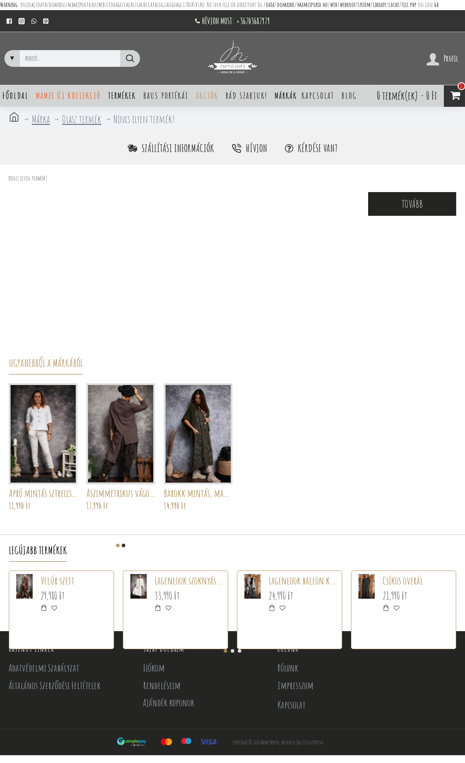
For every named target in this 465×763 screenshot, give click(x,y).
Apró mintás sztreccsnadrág (43, 493)
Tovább (412, 204)
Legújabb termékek (38, 550)
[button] (118, 545)
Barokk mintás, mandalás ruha (198, 493)
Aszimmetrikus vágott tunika (120, 493)
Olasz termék (81, 119)
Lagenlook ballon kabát (304, 580)
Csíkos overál (403, 580)
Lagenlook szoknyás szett (190, 580)
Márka (41, 119)
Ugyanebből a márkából (46, 363)
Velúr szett (57, 580)
